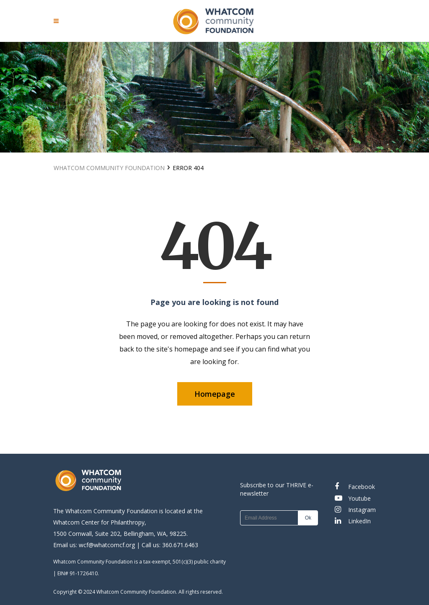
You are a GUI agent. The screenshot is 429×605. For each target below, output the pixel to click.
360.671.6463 (180, 545)
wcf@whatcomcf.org (107, 545)
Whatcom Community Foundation (109, 168)
